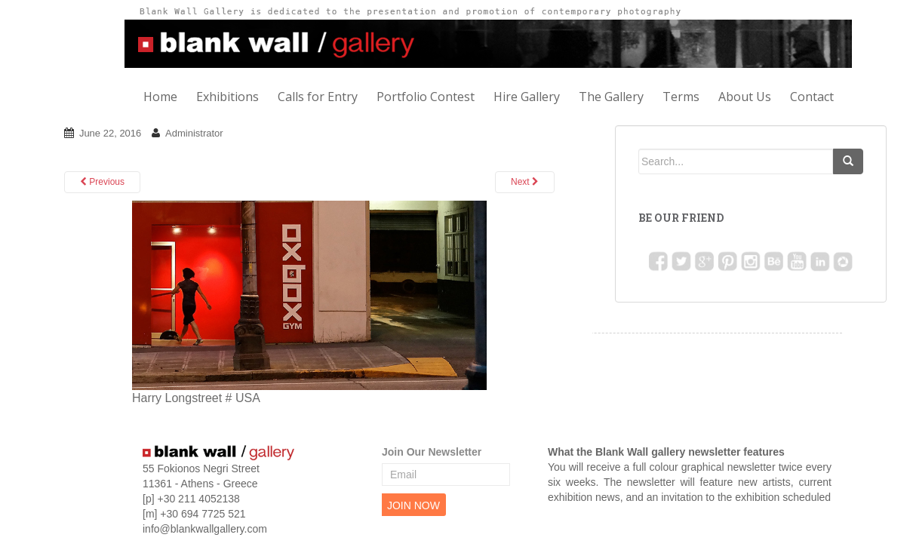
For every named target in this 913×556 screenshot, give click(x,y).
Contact (812, 96)
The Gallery (611, 96)
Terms (680, 96)
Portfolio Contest (426, 96)
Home (160, 96)
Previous (102, 182)
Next (525, 182)
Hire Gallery (526, 96)
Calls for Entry (318, 96)
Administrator (194, 133)
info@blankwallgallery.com (205, 529)
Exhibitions (227, 96)
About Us (744, 96)
